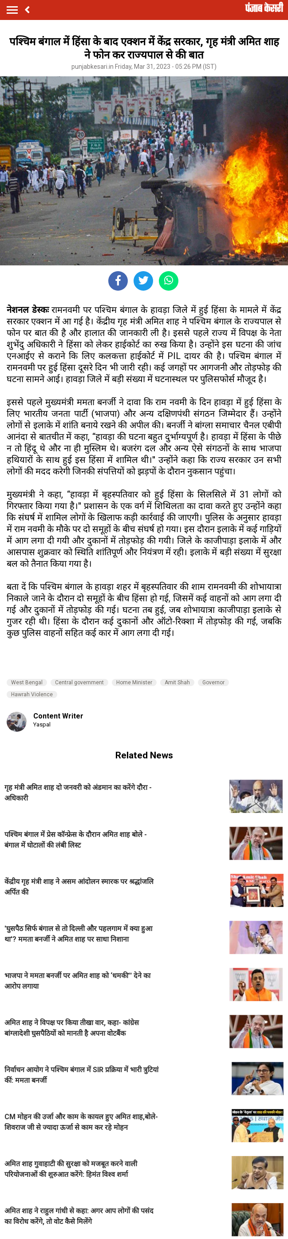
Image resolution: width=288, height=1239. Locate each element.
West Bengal (27, 682)
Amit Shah (177, 682)
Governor (213, 682)
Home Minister (134, 682)
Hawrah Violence (32, 694)
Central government (79, 682)
